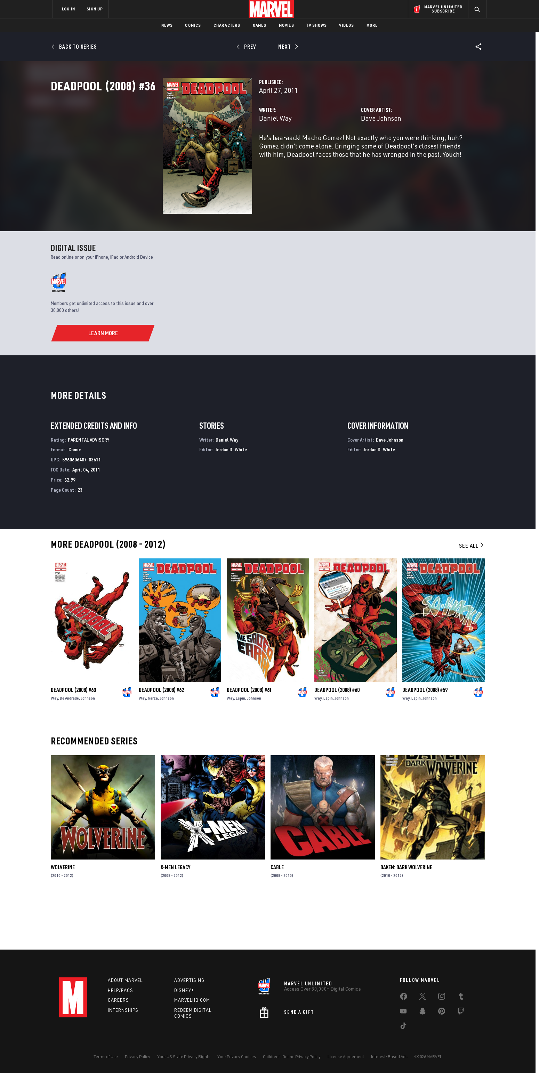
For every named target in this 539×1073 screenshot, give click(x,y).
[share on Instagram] (441, 997)
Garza (153, 746)
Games (259, 25)
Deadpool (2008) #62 (161, 738)
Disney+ (184, 990)
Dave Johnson (342, 149)
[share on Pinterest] (441, 1012)
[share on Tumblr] (460, 997)
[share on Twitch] (460, 1012)
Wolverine (63, 916)
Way (54, 746)
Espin (240, 746)
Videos (346, 25)
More (372, 25)
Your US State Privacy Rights (183, 1056)
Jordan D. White (231, 498)
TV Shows (316, 25)
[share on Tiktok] (403, 1027)
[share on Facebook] (403, 997)
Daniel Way (197, 149)
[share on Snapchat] (422, 1012)
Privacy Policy (137, 1056)
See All (472, 594)
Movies (286, 25)
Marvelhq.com (192, 1000)
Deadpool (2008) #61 (249, 738)
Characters (227, 25)
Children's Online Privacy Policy (292, 1056)
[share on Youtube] (403, 1012)
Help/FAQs (120, 990)
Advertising (189, 980)
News (167, 25)
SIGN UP (95, 8)
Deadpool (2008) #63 (73, 738)
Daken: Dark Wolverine (406, 916)
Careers (118, 1000)
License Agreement (346, 1056)
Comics (193, 25)
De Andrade (69, 746)
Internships (123, 1010)
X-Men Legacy (175, 916)
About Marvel (125, 980)
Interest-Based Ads (389, 1056)
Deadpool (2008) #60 (337, 738)
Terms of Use (106, 1056)
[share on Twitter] (422, 997)
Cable (277, 916)
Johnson (88, 746)
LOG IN (68, 8)
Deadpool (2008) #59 (425, 738)
